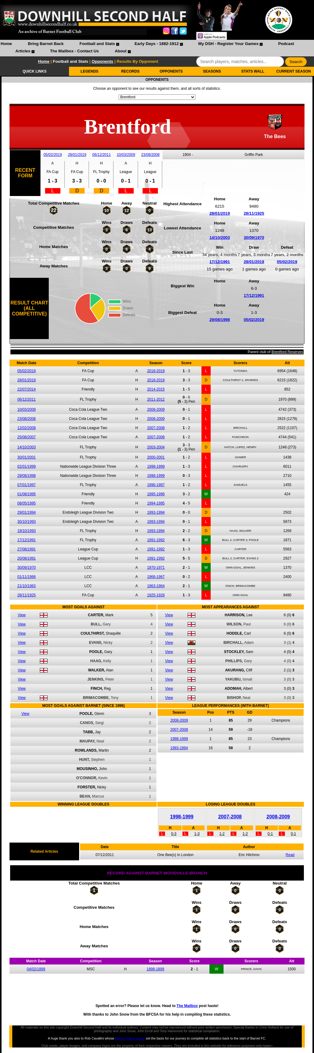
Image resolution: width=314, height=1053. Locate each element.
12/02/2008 (26, 428)
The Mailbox (187, 1006)
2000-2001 (156, 457)
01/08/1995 (26, 494)
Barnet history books (130, 1038)
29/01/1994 (26, 512)
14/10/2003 (219, 237)
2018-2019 (156, 371)
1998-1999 (156, 466)
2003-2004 (156, 447)
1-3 (197, 834)
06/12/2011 (101, 155)
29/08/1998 (219, 319)
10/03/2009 (126, 155)
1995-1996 (156, 494)
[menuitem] (6, 44)
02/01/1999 (26, 466)
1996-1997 (156, 485)
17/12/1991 (219, 261)
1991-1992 (156, 540)
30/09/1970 (254, 237)
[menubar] (157, 48)
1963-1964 (156, 586)
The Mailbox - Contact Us (74, 51)
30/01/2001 (26, 457)
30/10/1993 (26, 521)
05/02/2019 (53, 155)
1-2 (221, 834)
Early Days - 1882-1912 (157, 43)
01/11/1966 (26, 577)
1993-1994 (156, 512)
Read (290, 855)
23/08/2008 (150, 155)
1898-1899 (155, 969)
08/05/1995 (26, 503)
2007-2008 (156, 428)
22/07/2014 (26, 389)
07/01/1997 (26, 485)
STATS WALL (252, 71)
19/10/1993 (26, 531)
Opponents (102, 61)
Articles (22, 51)
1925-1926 (156, 595)
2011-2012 (156, 399)
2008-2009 (156, 409)
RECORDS (130, 71)
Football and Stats (97, 43)
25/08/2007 (26, 437)
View (22, 615)
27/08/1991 (26, 549)
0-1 (270, 834)
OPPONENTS (170, 71)
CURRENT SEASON (293, 71)
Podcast (286, 43)
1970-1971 (156, 567)
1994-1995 (156, 503)
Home (6, 43)
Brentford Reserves (287, 352)
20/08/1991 (26, 558)
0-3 (173, 834)
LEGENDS (89, 71)
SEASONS (212, 71)
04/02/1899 (36, 969)
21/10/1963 (26, 586)
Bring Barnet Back (45, 43)
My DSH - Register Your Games (228, 43)
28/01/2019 (77, 155)
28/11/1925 (254, 213)
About (121, 51)
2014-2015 (156, 389)
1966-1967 (156, 577)
